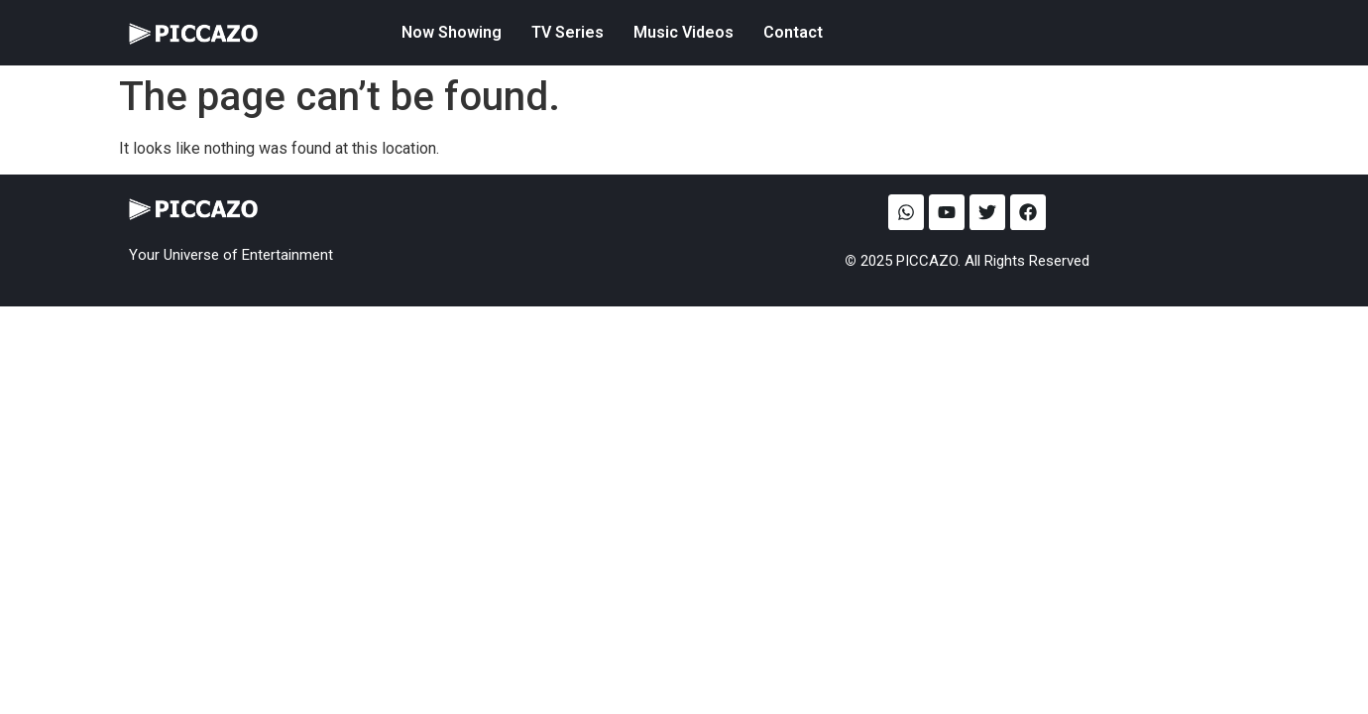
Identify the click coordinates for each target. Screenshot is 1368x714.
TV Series (567, 32)
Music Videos (683, 32)
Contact (793, 32)
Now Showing (451, 32)
